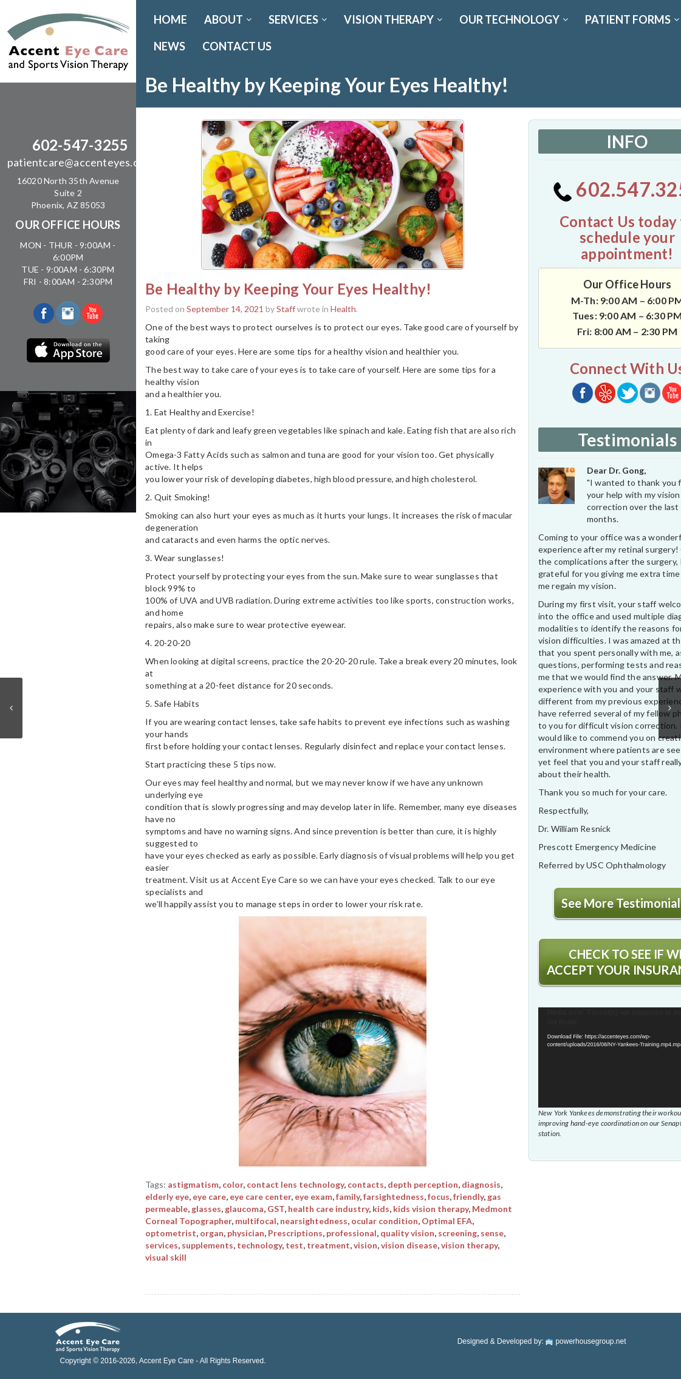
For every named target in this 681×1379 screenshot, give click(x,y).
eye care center (260, 1196)
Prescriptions (295, 1233)
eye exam (313, 1196)
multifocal (255, 1221)
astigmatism (193, 1184)
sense (492, 1233)
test (294, 1245)
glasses (206, 1209)
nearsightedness (313, 1221)
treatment (328, 1245)
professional (351, 1233)
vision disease (409, 1245)
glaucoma (244, 1209)
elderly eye (167, 1196)
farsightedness (393, 1196)
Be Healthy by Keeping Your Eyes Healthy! (288, 289)
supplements (207, 1245)
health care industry (328, 1209)
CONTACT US (237, 46)
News (169, 46)
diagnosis (481, 1184)
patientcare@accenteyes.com (80, 162)
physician (245, 1233)
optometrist (170, 1233)
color (232, 1184)
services (161, 1245)
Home (170, 19)
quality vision (407, 1233)
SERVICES (298, 19)
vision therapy (469, 1245)
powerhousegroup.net (586, 1341)
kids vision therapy (430, 1209)
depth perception (423, 1184)
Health (343, 309)
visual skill (166, 1257)
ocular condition (384, 1221)
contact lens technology (295, 1184)
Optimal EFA (447, 1221)
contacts (365, 1184)
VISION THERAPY (393, 19)
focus (439, 1196)
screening (457, 1233)
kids (380, 1209)
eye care (209, 1196)
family (348, 1196)
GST (275, 1209)
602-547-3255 (80, 145)
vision (365, 1245)
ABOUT (228, 19)
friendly (468, 1196)
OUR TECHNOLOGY (513, 19)
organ (212, 1233)
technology (259, 1245)
